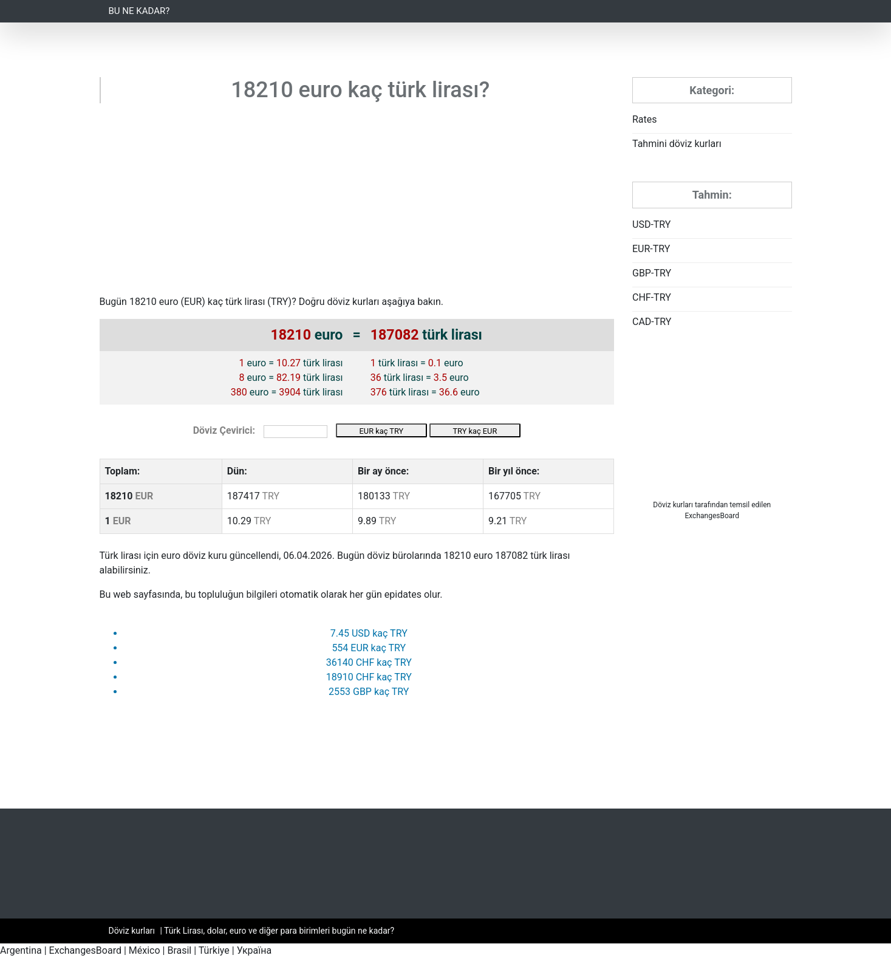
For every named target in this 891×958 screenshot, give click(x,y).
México (144, 950)
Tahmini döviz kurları (677, 143)
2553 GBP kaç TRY (369, 691)
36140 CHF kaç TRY (369, 662)
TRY (279, 301)
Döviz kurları (673, 505)
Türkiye (214, 950)
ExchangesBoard (85, 950)
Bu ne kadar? (139, 10)
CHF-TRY (651, 297)
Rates (644, 119)
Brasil (179, 950)
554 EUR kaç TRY (369, 648)
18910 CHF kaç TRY (369, 677)
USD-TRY (651, 224)
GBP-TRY (651, 273)
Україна (254, 950)
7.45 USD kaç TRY (369, 633)
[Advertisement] (357, 203)
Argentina (21, 950)
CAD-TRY (651, 321)
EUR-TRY (651, 249)
